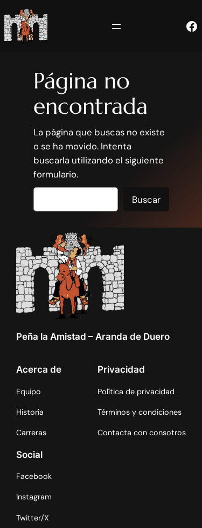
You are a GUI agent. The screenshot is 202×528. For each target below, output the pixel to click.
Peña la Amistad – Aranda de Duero (93, 336)
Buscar (146, 199)
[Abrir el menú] (116, 26)
